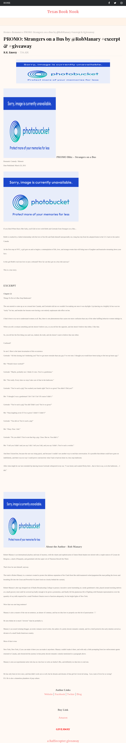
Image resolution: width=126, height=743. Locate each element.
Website (48, 694)
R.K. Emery (10, 52)
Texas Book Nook (63, 12)
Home (6, 3)
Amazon (63, 717)
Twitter (71, 694)
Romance (17, 32)
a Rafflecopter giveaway (63, 741)
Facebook (60, 694)
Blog (79, 694)
